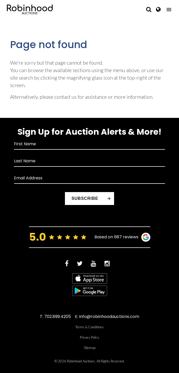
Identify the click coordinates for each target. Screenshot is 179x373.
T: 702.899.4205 (55, 316)
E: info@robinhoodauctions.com (107, 316)
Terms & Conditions (89, 327)
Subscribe (84, 198)
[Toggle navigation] (169, 9)
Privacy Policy (89, 337)
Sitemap (89, 348)
